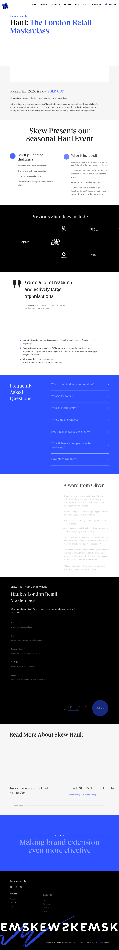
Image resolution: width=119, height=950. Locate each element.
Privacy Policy (78, 942)
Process (67, 4)
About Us (56, 4)
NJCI (85, 4)
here (19, 101)
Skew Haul (96, 4)
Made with (98, 942)
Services (44, 4)
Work (33, 4)
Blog (77, 4)
